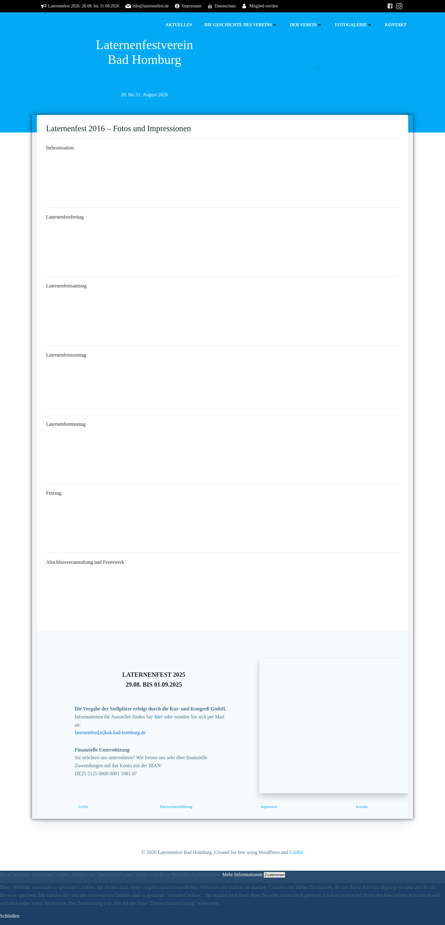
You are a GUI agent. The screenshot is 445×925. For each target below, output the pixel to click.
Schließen (9, 916)
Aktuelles (179, 25)
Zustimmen (274, 875)
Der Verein (306, 25)
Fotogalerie (353, 25)
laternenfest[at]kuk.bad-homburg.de (110, 732)
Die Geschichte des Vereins (241, 25)
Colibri (296, 852)
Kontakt (396, 25)
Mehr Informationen (242, 874)
